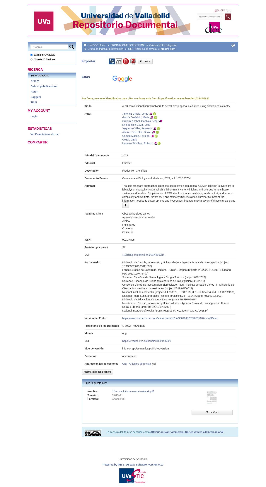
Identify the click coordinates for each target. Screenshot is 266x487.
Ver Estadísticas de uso (44, 134)
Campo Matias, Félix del (136, 135)
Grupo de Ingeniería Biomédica (105, 48)
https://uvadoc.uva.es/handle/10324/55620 (183, 98)
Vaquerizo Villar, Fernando (137, 128)
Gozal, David (129, 139)
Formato (145, 61)
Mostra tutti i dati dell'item (97, 371)
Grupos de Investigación (163, 45)
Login (33, 116)
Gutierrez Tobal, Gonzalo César (140, 121)
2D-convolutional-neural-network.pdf (133, 391)
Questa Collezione (42, 59)
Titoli (34, 102)
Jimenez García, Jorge (135, 113)
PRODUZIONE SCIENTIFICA (127, 45)
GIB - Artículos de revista (142, 48)
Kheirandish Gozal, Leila (136, 124)
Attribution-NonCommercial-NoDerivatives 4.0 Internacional (187, 432)
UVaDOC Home (97, 45)
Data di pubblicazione (44, 86)
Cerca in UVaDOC (42, 54)
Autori (34, 91)
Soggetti (36, 97)
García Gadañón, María (135, 117)
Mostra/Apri (212, 412)
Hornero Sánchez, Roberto (137, 143)
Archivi (35, 80)
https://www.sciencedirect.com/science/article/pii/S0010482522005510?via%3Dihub (170, 318)
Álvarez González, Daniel (136, 132)
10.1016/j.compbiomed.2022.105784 (143, 254)
